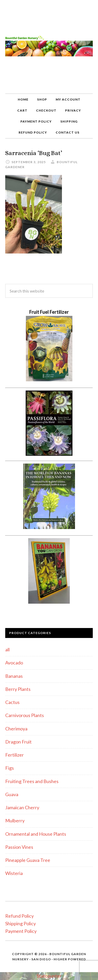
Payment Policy (21, 931)
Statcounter (49, 976)
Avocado (14, 662)
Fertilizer (14, 755)
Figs (9, 768)
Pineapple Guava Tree (27, 860)
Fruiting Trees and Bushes (32, 781)
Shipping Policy (20, 923)
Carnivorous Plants (24, 715)
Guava (11, 794)
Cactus (12, 702)
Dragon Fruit (18, 742)
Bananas (14, 676)
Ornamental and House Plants (35, 834)
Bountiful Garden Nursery (49, 46)
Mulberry (15, 820)
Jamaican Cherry (22, 807)
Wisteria (14, 873)
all (7, 649)
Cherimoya (16, 728)
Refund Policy (19, 916)
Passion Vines (19, 847)
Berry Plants (18, 689)
